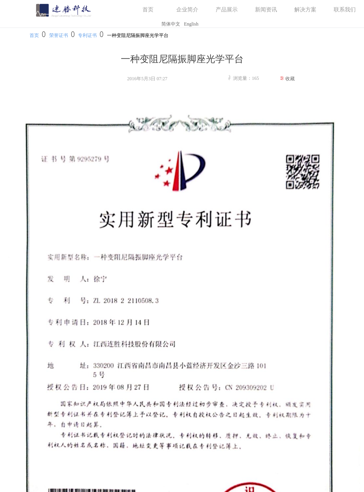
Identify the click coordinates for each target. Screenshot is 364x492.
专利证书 (87, 35)
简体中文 (170, 24)
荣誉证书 (58, 35)
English (191, 24)
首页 (34, 35)
